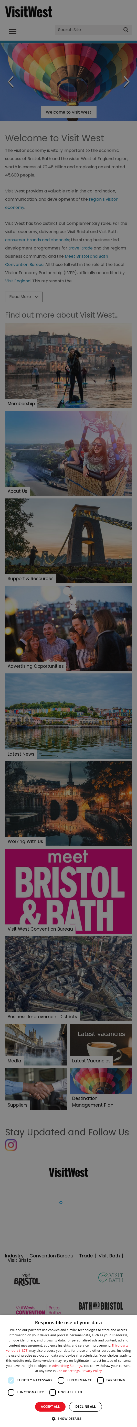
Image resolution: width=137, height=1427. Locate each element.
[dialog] (68, 1371)
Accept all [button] (50, 1406)
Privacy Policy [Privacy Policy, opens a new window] (91, 1371)
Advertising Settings (67, 1366)
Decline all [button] (85, 1406)
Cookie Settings (68, 1371)
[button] (69, 1418)
